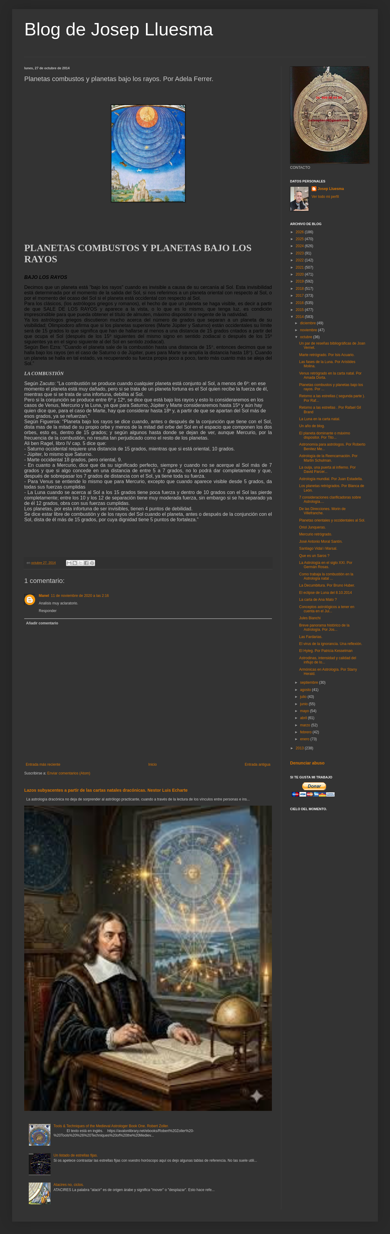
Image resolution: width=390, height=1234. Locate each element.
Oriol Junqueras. (312, 527)
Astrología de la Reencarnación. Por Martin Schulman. (328, 458)
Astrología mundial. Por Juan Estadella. (331, 479)
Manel (44, 596)
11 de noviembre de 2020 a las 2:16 (80, 596)
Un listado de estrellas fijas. (76, 1155)
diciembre (308, 323)
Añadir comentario (42, 623)
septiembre (309, 682)
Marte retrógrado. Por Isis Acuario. (327, 355)
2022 (300, 260)
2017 (300, 295)
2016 (300, 303)
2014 (300, 317)
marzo (305, 725)
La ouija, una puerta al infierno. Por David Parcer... (327, 469)
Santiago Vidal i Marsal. (318, 548)
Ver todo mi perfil (325, 197)
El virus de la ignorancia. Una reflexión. (330, 644)
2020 (300, 274)
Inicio (152, 764)
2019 (300, 281)
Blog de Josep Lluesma (118, 29)
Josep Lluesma (331, 189)
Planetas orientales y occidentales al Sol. (332, 520)
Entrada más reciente (43, 764)
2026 (300, 232)
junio (304, 704)
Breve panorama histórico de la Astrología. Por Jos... (324, 627)
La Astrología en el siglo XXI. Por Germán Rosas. (325, 565)
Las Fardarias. (310, 637)
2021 (300, 267)
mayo (305, 711)
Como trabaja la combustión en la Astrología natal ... (326, 576)
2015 (300, 310)
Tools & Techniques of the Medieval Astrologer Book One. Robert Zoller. (111, 1126)
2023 (300, 253)
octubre (306, 337)
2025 (300, 239)
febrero (306, 732)
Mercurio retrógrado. (315, 534)
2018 (300, 288)
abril (304, 718)
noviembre (309, 330)
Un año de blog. (312, 426)
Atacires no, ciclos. (69, 1185)
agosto (306, 690)
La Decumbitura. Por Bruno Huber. (327, 585)
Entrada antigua (257, 764)
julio (304, 697)
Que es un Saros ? (314, 556)
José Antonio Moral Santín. (320, 541)
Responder (48, 611)
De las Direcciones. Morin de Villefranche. (322, 511)
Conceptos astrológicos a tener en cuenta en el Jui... (326, 609)
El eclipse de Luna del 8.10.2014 (325, 593)
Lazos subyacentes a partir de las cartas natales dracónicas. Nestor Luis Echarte (106, 790)
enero (305, 739)
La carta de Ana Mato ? (318, 599)
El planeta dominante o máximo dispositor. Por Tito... (324, 435)
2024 (300, 246)
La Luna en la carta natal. (319, 419)
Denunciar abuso (307, 763)
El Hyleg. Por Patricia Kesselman (325, 651)
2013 (300, 748)
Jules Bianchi (310, 618)
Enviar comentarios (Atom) (68, 773)
